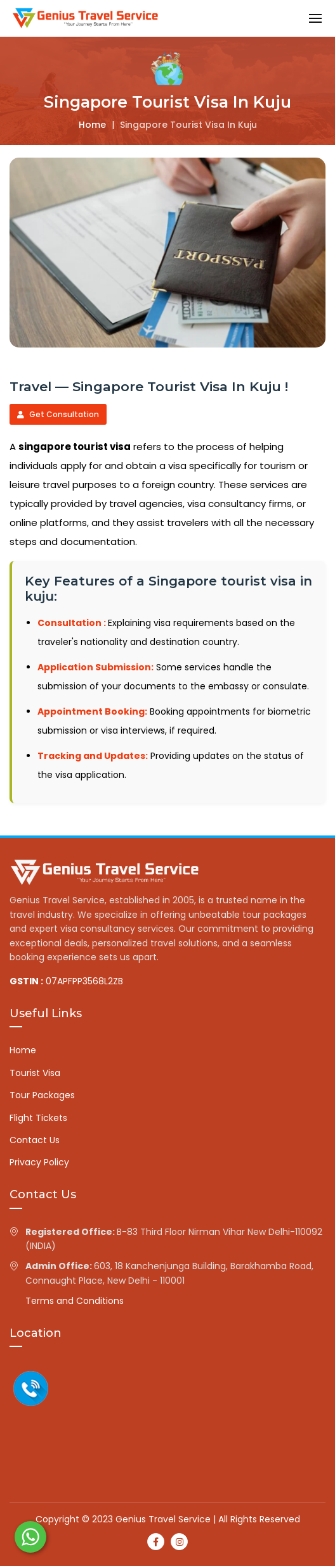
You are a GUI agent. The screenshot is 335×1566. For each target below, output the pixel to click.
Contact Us (35, 1140)
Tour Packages (42, 1095)
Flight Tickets (38, 1118)
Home (92, 124)
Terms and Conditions (74, 1300)
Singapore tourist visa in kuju (188, 124)
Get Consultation (58, 414)
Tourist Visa (35, 1073)
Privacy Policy (39, 1162)
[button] (315, 18)
